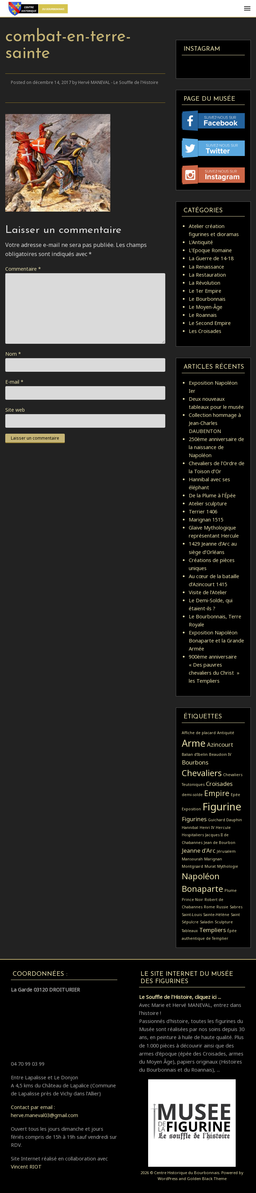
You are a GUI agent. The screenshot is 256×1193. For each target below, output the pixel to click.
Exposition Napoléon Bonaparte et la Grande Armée (216, 640)
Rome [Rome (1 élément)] (209, 906)
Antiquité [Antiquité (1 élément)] (225, 732)
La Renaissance (206, 266)
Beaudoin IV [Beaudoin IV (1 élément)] (220, 754)
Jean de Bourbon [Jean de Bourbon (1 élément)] (219, 842)
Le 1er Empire (205, 290)
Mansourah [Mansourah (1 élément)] (192, 859)
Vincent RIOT (26, 1166)
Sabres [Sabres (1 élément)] (236, 906)
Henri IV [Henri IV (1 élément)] (207, 827)
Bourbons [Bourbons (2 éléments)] (195, 762)
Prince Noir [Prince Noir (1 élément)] (192, 899)
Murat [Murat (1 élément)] (210, 866)
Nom (13, 353)
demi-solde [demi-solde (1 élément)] (192, 794)
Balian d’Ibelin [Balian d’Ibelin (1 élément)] (195, 754)
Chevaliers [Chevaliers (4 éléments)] (202, 773)
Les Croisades (205, 331)
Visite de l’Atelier (208, 592)
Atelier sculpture (208, 503)
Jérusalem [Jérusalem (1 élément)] (226, 851)
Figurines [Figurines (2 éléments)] (194, 819)
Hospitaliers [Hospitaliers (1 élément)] (193, 834)
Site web (15, 409)
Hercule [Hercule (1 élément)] (223, 827)
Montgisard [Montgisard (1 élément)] (192, 866)
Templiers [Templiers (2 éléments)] (212, 930)
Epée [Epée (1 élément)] (235, 794)
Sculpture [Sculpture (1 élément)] (224, 921)
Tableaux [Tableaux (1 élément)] (190, 930)
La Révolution (204, 282)
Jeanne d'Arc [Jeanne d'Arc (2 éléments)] (198, 850)
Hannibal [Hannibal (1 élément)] (190, 827)
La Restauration (207, 274)
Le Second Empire (210, 323)
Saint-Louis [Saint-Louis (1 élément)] (192, 914)
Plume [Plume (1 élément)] (230, 890)
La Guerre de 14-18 (211, 258)
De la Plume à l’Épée (212, 495)
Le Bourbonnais (207, 299)
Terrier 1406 (203, 511)
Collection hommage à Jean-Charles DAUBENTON (215, 423)
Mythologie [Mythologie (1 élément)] (227, 866)
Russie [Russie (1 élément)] (222, 906)
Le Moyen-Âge (205, 307)
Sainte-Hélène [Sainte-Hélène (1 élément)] (216, 914)
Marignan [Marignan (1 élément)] (213, 859)
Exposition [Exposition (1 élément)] (191, 809)
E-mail (14, 381)
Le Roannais (203, 315)
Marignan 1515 (206, 519)
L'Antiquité (201, 242)
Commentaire (23, 268)
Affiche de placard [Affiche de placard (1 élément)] (199, 732)
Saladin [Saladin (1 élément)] (206, 921)
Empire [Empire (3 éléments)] (216, 793)
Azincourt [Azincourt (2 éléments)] (220, 744)
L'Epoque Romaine (210, 250)
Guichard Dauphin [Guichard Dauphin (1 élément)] (225, 819)
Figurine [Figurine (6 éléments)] (221, 807)
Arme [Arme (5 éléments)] (194, 743)
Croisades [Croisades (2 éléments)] (219, 784)
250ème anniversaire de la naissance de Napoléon (216, 447)
